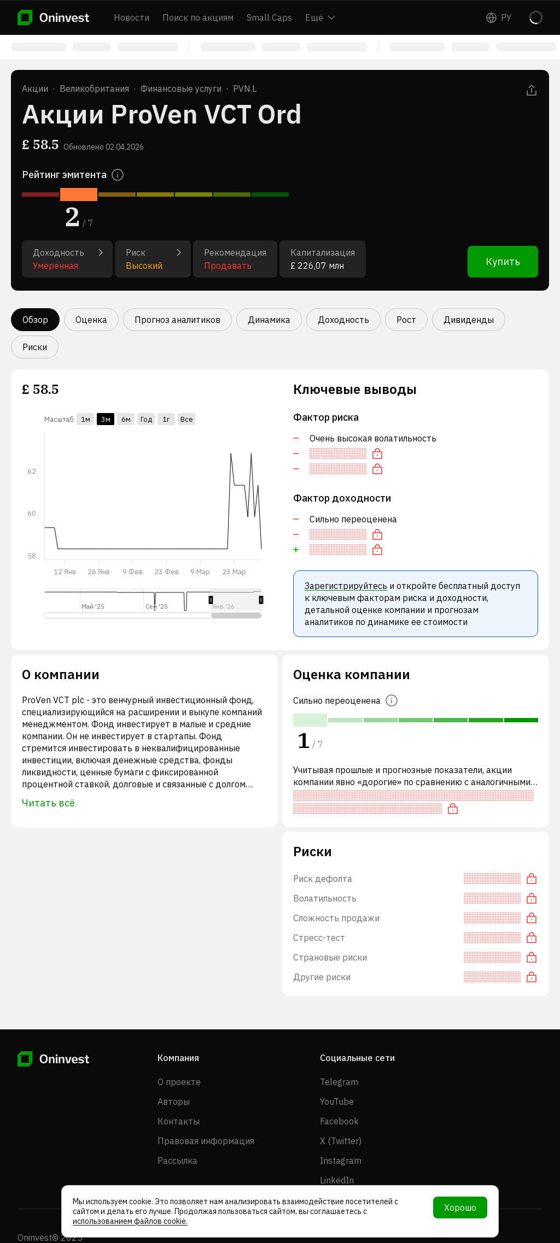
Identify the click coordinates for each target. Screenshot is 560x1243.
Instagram (340, 1160)
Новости (131, 17)
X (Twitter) (340, 1140)
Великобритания (94, 88)
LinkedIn (337, 1180)
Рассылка (177, 1160)
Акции (35, 88)
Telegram (339, 1081)
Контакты (179, 1121)
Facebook (339, 1121)
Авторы (174, 1101)
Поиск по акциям (198, 17)
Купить (503, 261)
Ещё (320, 17)
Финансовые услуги (181, 88)
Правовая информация (206, 1140)
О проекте (179, 1081)
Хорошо (460, 1207)
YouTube (337, 1101)
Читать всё (48, 803)
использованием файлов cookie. (130, 1221)
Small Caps (269, 17)
